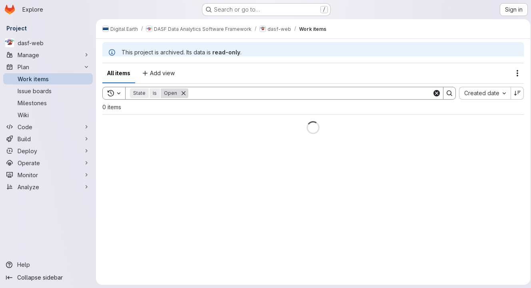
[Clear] (434, 93)
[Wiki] (48, 114)
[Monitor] (48, 174)
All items (118, 73)
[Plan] (48, 66)
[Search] (309, 93)
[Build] (48, 138)
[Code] (48, 126)
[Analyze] (48, 186)
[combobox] (482, 93)
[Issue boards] (48, 90)
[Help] (48, 264)
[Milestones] (48, 102)
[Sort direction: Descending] (515, 93)
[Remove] (183, 93)
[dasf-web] (48, 42)
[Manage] (48, 54)
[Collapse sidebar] (48, 277)
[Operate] (48, 162)
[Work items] (48, 78)
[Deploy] (48, 150)
